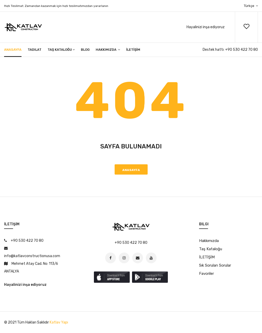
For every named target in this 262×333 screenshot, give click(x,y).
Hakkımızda (108, 50)
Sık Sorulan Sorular (215, 265)
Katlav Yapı (59, 322)
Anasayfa (12, 50)
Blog (85, 50)
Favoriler (206, 273)
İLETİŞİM (133, 50)
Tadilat (34, 50)
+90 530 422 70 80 (241, 49)
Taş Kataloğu (61, 50)
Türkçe (251, 6)
